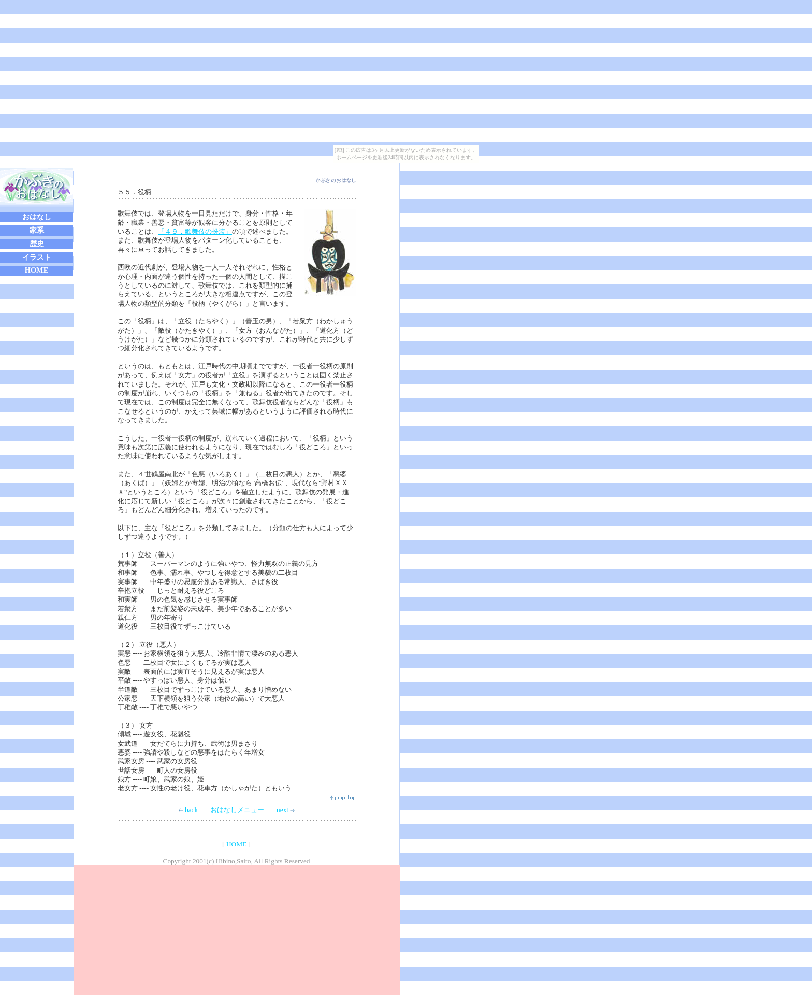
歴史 (37, 243)
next (286, 810)
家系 (37, 230)
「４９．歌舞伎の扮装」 (195, 231)
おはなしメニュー (237, 810)
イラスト (36, 257)
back (188, 810)
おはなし (36, 216)
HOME (37, 270)
